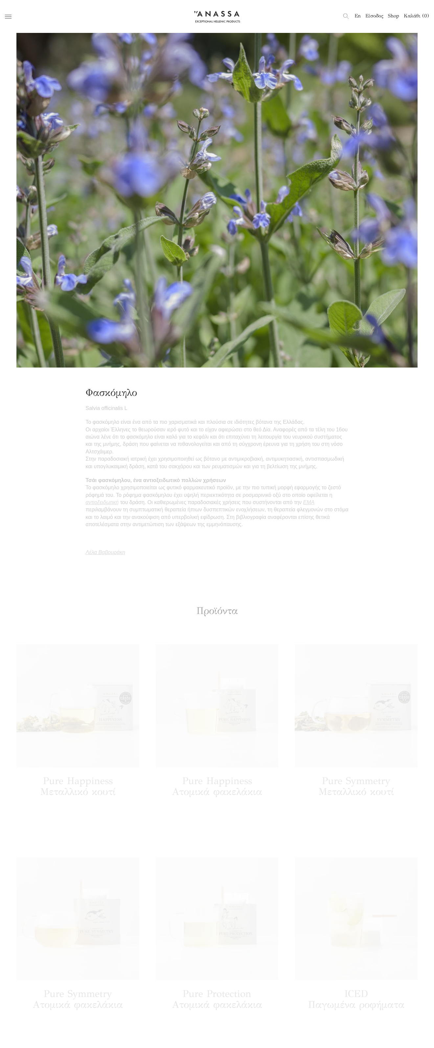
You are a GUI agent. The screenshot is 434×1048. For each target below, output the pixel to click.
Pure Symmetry (356, 789)
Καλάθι (416, 16)
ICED (356, 1002)
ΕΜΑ (309, 502)
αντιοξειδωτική (102, 502)
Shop (393, 16)
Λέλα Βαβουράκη (106, 552)
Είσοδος (374, 16)
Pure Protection (217, 1002)
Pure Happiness (78, 789)
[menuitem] (357, 16)
